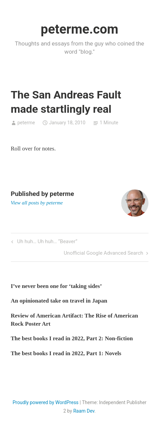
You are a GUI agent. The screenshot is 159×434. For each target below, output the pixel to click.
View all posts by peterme (37, 202)
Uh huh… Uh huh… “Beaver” (47, 242)
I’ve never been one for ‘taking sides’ (56, 286)
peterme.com (79, 29)
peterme (26, 122)
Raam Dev (83, 411)
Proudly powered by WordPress (46, 402)
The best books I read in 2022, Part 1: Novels (66, 353)
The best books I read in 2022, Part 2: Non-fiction (72, 338)
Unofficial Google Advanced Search (103, 253)
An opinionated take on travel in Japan (59, 300)
